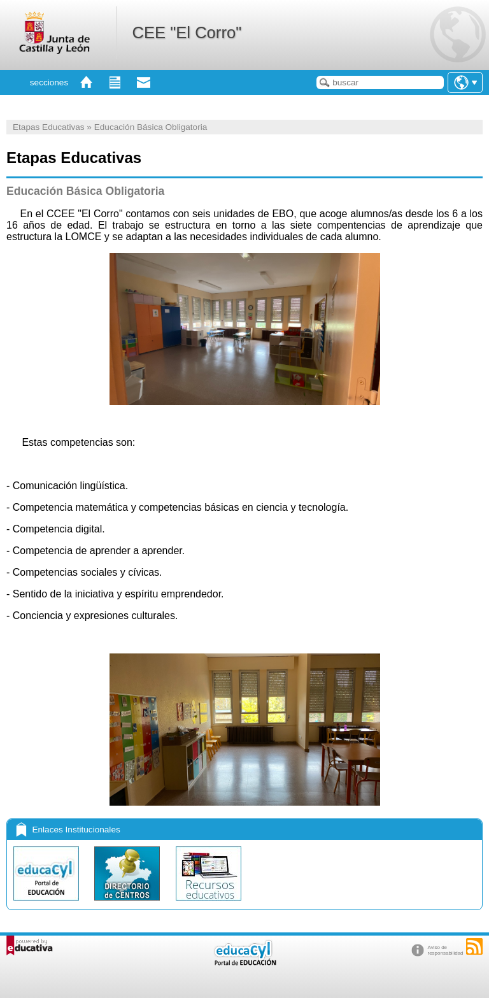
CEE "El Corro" (186, 32)
